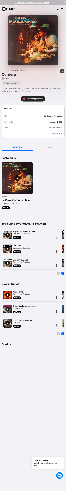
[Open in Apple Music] (33, 99)
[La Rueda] (7, 249)
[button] (64, 2)
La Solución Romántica (21, 91)
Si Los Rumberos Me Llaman (25, 306)
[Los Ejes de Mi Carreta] (7, 323)
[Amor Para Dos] (7, 295)
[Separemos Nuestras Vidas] (7, 234)
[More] (56, 237)
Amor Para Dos (19, 292)
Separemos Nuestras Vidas (24, 231)
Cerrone (16, 322)
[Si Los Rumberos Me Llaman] (7, 309)
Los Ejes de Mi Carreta (22, 320)
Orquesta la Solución (21, 234)
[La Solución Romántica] (17, 185)
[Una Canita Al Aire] (7, 263)
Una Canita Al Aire (20, 260)
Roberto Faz (18, 308)
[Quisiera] (62, 71)
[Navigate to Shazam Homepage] (9, 9)
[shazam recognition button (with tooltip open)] (59, 475)
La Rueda (17, 246)
